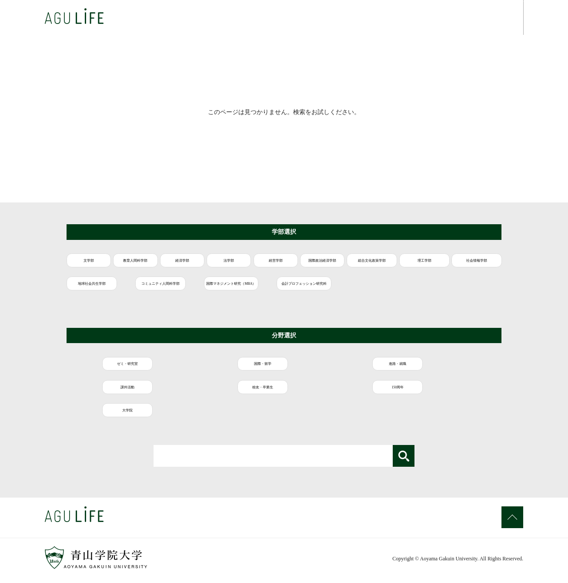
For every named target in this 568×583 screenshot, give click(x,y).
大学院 (194, 416)
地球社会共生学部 (374, 290)
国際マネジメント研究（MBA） (108, 316)
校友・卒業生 (461, 390)
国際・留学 (194, 390)
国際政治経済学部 (468, 264)
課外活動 (372, 390)
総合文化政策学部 (105, 290)
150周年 (105, 416)
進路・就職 (283, 390)
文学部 (100, 264)
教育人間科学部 (174, 264)
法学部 (321, 264)
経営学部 (394, 264)
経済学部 (247, 264)
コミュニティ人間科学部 (463, 290)
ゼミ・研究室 (104, 390)
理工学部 (194, 290)
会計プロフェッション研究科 (200, 316)
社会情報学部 (284, 290)
